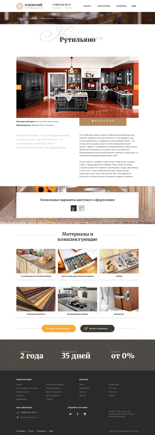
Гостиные (112, 388)
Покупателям (103, 6)
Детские (82, 395)
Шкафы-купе (114, 384)
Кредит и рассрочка (54, 392)
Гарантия (19, 395)
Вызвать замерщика (98, 328)
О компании (56, 8)
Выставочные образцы (55, 384)
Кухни (81, 384)
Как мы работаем (53, 395)
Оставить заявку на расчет (59, 328)
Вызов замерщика (53, 388)
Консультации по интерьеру (27, 388)
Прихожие (113, 392)
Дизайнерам (21, 399)
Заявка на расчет (23, 392)
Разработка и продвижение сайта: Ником (124, 431)
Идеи (134, 6)
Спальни (82, 392)
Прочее (112, 395)
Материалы (121, 6)
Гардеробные (84, 388)
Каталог (87, 6)
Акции (18, 384)
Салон (31, 431)
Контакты (68, 8)
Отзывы (49, 399)
